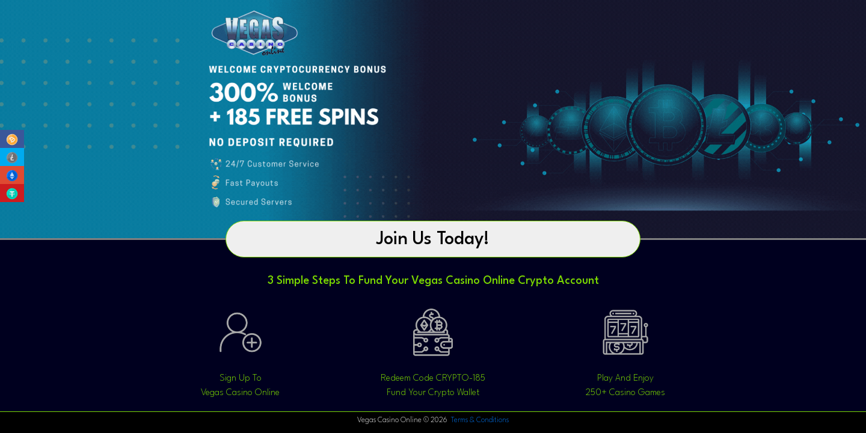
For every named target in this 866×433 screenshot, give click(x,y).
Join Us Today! (433, 239)
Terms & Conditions (479, 420)
